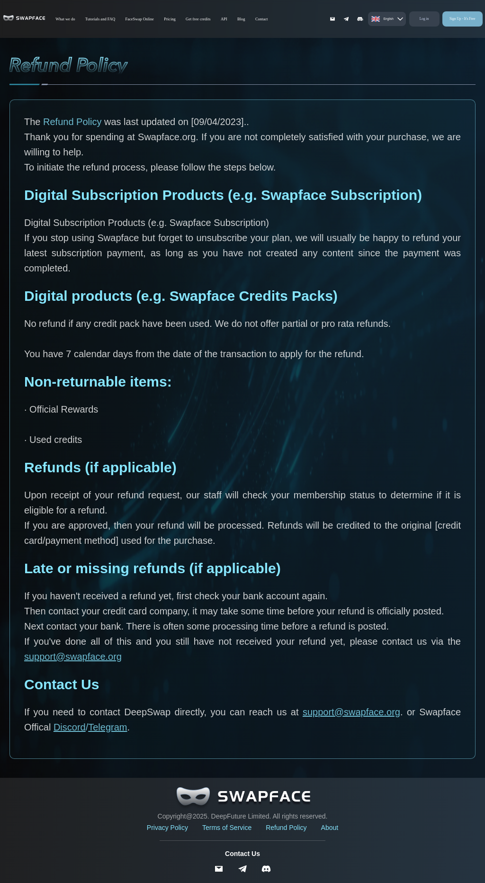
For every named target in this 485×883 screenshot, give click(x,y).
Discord (70, 727)
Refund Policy (286, 827)
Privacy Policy (167, 827)
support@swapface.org (73, 656)
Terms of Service (226, 827)
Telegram (107, 727)
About (330, 827)
